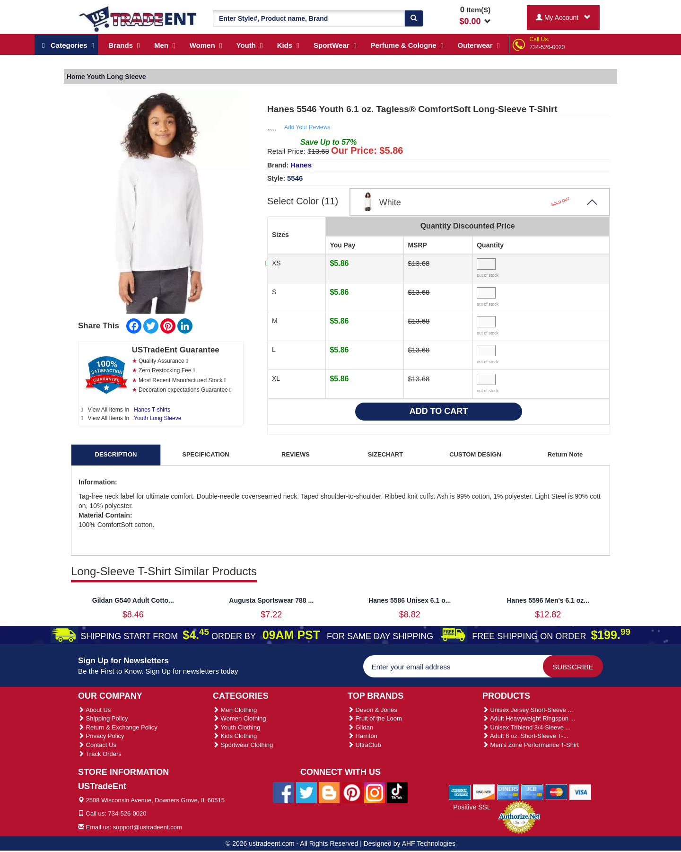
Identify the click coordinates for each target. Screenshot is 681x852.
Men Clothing (235, 709)
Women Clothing (239, 718)
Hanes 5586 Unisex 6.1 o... (409, 600)
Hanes (301, 165)
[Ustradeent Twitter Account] (306, 792)
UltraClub (364, 744)
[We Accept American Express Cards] (460, 791)
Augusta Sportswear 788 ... (271, 600)
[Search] (413, 18)
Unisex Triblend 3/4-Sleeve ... (526, 727)
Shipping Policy (103, 718)
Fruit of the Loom (375, 718)
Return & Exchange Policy (117, 727)
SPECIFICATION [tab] (205, 454)
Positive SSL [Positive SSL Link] (471, 807)
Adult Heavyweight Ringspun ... (529, 718)
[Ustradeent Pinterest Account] (351, 792)
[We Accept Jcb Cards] (532, 791)
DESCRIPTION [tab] (116, 454)
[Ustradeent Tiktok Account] (397, 792)
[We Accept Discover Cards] (484, 791)
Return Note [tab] (565, 454)
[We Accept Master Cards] (556, 791)
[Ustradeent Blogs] (329, 792)
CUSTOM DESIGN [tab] (475, 454)
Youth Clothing (236, 727)
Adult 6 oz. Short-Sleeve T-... (525, 735)
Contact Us (97, 744)
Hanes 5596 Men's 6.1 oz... (547, 600)
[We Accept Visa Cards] (580, 791)
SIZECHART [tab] (385, 454)
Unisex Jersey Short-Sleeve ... (527, 709)
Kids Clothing (235, 735)
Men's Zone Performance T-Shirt (530, 744)
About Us (94, 709)
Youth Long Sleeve (157, 418)
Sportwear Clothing (243, 744)
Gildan (360, 727)
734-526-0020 (547, 47)
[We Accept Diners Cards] (508, 791)
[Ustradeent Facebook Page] (283, 792)
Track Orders (100, 753)
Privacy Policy (101, 735)
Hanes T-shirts (152, 409)
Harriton (362, 735)
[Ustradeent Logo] (138, 18)
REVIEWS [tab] (295, 454)
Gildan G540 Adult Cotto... (133, 600)
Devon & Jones (372, 709)
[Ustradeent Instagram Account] (374, 792)
